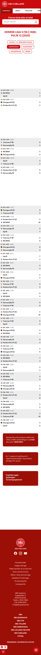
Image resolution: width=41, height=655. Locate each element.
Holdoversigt (27, 47)
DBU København (20, 627)
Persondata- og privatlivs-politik (20, 642)
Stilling (11, 42)
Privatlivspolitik (21, 581)
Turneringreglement (14, 480)
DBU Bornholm (20, 618)
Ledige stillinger (20, 566)
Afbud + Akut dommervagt (20, 575)
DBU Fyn (20, 621)
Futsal (21, 636)
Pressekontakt (20, 562)
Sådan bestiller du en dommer (20, 569)
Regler (27, 51)
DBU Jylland (20, 624)
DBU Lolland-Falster (20, 630)
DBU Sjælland (20, 633)
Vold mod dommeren (20, 572)
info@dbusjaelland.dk (20, 605)
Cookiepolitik (20, 584)
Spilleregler (10, 477)
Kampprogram (13, 47)
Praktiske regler (12, 475)
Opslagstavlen (16, 51)
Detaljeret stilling (25, 42)
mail (33, 440)
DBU (20, 614)
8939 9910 (18, 442)
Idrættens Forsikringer (20, 578)
